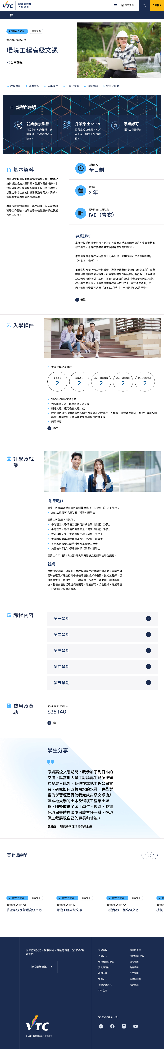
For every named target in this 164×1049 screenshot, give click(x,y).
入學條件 (51, 86)
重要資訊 (127, 5)
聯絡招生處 (135, 950)
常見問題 (134, 985)
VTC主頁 (102, 990)
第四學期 (61, 667)
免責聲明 (134, 967)
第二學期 (61, 634)
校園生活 (102, 973)
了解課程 (102, 950)
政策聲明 (134, 973)
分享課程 (14, 62)
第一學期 (61, 618)
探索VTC (102, 979)
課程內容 (91, 86)
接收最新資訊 (41, 966)
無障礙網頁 (135, 979)
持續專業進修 (105, 985)
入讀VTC (102, 956)
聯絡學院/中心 (137, 956)
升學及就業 (70, 86)
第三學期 (61, 651)
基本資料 (32, 86)
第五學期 (61, 683)
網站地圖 (134, 961)
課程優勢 (13, 86)
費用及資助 (110, 86)
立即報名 (156, 5)
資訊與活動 (103, 967)
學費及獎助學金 (106, 961)
